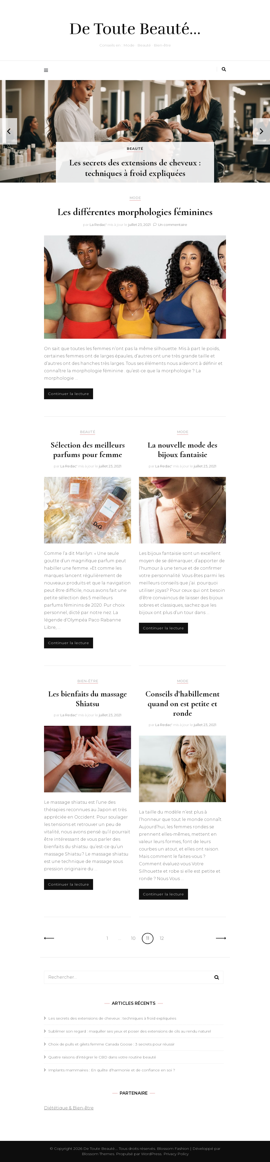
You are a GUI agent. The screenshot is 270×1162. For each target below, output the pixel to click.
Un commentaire (172, 224)
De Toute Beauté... (100, 1148)
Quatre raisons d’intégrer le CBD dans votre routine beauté (102, 1057)
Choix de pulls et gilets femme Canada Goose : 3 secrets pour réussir (111, 1044)
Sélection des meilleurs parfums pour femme (88, 449)
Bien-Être (87, 681)
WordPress (151, 1153)
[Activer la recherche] (224, 69)
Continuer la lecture (68, 393)
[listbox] (135, 131)
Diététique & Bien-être (69, 1107)
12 (163, 938)
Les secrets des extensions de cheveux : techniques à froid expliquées (135, 167)
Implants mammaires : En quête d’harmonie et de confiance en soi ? (111, 1070)
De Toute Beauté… (135, 29)
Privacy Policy (176, 1153)
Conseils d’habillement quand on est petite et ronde (182, 703)
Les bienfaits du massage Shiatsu (87, 698)
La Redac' (98, 224)
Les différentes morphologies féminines (135, 212)
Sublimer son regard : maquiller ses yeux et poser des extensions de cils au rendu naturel (129, 1031)
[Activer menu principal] (47, 70)
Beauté (135, 148)
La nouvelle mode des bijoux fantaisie (182, 449)
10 (135, 938)
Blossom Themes (98, 1153)
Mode (135, 198)
